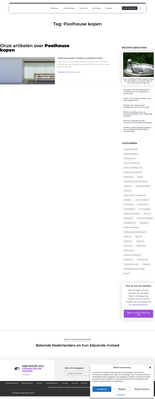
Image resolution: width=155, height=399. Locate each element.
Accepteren (102, 389)
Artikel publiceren (24, 384)
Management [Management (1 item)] (130, 223)
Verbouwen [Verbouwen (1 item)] (129, 250)
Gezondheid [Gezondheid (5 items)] (129, 209)
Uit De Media (69, 7)
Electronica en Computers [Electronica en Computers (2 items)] (134, 195)
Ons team (96, 7)
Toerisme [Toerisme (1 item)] (128, 246)
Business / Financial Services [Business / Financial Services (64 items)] (135, 181)
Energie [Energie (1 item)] (127, 200)
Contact (109, 7)
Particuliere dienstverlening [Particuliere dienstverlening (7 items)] (135, 232)
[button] (150, 367)
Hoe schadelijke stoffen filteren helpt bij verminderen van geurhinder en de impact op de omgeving (138, 81)
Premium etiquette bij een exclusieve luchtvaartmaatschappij (137, 122)
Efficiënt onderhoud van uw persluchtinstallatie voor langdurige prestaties (137, 114)
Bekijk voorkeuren (142, 389)
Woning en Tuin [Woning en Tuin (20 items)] (131, 264)
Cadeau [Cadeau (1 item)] (127, 186)
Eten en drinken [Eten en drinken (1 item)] (142, 200)
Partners (54, 7)
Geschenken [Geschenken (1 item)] (143, 204)
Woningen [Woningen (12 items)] (142, 259)
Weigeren (122, 389)
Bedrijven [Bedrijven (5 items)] (128, 177)
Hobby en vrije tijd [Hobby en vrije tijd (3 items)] (131, 214)
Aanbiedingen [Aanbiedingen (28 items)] (130, 149)
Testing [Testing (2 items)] (140, 241)
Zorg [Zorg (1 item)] (126, 273)
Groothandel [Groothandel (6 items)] (145, 209)
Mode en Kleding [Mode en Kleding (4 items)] (131, 227)
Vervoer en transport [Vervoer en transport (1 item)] (132, 255)
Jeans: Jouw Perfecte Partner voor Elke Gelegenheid (137, 99)
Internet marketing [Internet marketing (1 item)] (145, 218)
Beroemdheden (44, 384)
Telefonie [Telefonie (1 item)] (128, 241)
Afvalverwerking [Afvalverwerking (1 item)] (131, 154)
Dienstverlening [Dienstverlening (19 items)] (143, 186)
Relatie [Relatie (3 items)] (127, 236)
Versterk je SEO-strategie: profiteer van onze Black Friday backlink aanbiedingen (137, 129)
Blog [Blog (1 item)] (140, 177)
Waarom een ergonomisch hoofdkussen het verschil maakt (136, 106)
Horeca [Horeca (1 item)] (147, 214)
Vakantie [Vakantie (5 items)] (141, 246)
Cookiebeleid (121, 394)
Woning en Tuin (64, 72)
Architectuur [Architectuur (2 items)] (129, 158)
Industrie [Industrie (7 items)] (128, 218)
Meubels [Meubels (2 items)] (144, 223)
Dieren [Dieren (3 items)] (127, 191)
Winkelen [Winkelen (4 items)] (128, 259)
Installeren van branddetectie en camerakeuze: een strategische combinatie (136, 91)
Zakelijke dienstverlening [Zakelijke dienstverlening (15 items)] (134, 269)
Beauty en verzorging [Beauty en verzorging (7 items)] (133, 172)
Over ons (83, 7)
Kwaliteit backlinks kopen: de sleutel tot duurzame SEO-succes (38, 389)
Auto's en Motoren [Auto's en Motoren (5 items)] (132, 163)
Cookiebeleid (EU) (75, 384)
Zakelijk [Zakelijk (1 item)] (146, 264)
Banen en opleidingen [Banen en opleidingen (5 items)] (133, 168)
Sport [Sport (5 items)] (138, 236)
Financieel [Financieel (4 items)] (129, 204)
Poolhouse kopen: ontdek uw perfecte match (80, 58)
